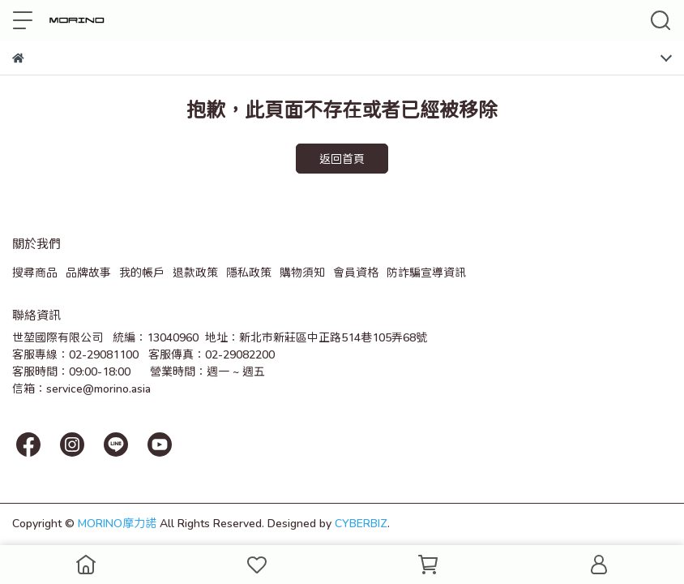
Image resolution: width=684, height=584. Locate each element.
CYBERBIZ (361, 523)
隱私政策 (248, 272)
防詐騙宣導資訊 (426, 272)
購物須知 (302, 272)
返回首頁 (342, 158)
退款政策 (195, 272)
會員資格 (355, 272)
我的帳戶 (142, 272)
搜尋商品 (35, 272)
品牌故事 (88, 272)
